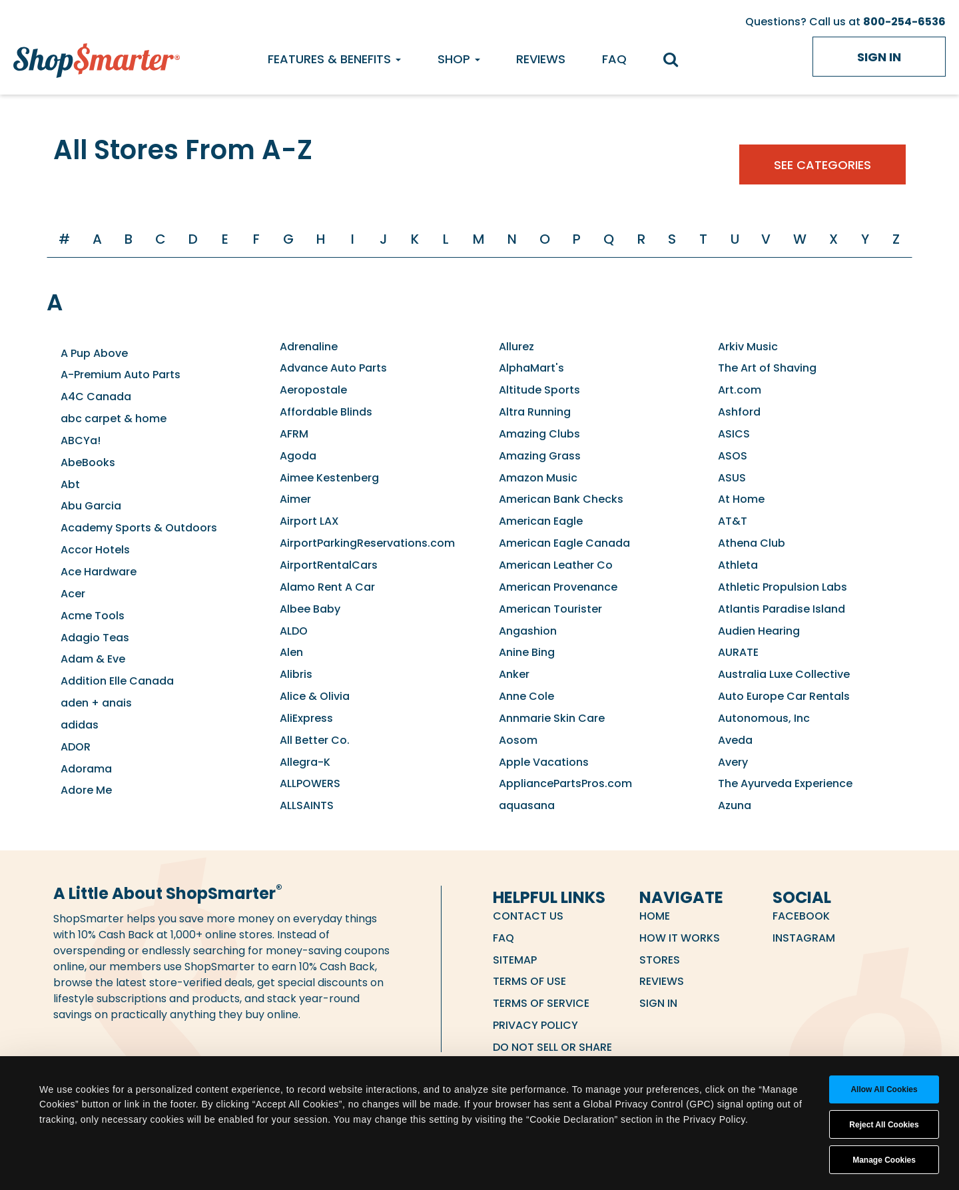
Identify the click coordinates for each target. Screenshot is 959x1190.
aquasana (527, 805)
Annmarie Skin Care (552, 718)
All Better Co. (315, 740)
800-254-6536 (904, 21)
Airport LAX (309, 521)
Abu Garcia (91, 505)
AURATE (738, 652)
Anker (514, 674)
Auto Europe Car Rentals (784, 696)
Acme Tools (93, 615)
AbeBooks (88, 462)
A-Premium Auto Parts (120, 374)
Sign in (879, 57)
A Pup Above (94, 353)
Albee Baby (310, 609)
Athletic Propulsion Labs (782, 587)
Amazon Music (538, 477)
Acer (73, 593)
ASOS (732, 455)
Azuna (734, 805)
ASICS (734, 434)
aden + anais (96, 703)
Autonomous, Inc (764, 718)
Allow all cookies (883, 1089)
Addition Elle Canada (117, 681)
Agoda (298, 455)
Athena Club (751, 543)
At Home (741, 499)
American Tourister (550, 609)
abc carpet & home (113, 418)
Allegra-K (305, 762)
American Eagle (541, 521)
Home (654, 916)
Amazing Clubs (539, 434)
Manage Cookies (884, 1160)
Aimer (295, 499)
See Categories (822, 164)
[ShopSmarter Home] (96, 57)
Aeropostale (313, 390)
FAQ (614, 59)
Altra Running (535, 412)
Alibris (296, 674)
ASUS (732, 477)
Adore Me (86, 790)
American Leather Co (556, 565)
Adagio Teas (95, 637)
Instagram (804, 938)
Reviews (540, 59)
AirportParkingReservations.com (367, 543)
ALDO (294, 631)
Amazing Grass (540, 455)
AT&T (732, 521)
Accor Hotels (95, 549)
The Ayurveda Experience (785, 783)
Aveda (735, 740)
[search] (677, 61)
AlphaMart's (531, 368)
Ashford (739, 412)
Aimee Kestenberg (329, 477)
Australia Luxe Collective (784, 674)
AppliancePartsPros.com (565, 783)
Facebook (801, 916)
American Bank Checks (561, 499)
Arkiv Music (748, 346)
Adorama (86, 768)
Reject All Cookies (883, 1124)
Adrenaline (309, 346)
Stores (659, 960)
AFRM (294, 434)
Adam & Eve (93, 659)
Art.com (739, 390)
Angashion (528, 631)
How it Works (679, 938)
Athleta (738, 565)
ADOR (76, 746)
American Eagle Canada (564, 543)
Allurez (516, 346)
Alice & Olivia (315, 696)
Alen (291, 652)
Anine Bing (527, 652)
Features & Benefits (334, 59)
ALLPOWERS (310, 783)
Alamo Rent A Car (327, 587)
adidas (80, 725)
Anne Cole (526, 696)
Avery (733, 762)
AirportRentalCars (329, 565)
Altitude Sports (539, 390)
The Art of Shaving (767, 368)
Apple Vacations (544, 762)
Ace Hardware (99, 571)
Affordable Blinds (326, 412)
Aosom (518, 740)
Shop (459, 59)
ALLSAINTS (307, 805)
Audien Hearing (759, 631)
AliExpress (306, 718)
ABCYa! (81, 440)
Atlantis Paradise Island (781, 609)
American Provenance (558, 587)
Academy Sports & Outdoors (139, 527)
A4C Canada (96, 396)
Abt (70, 484)
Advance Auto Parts (333, 368)
